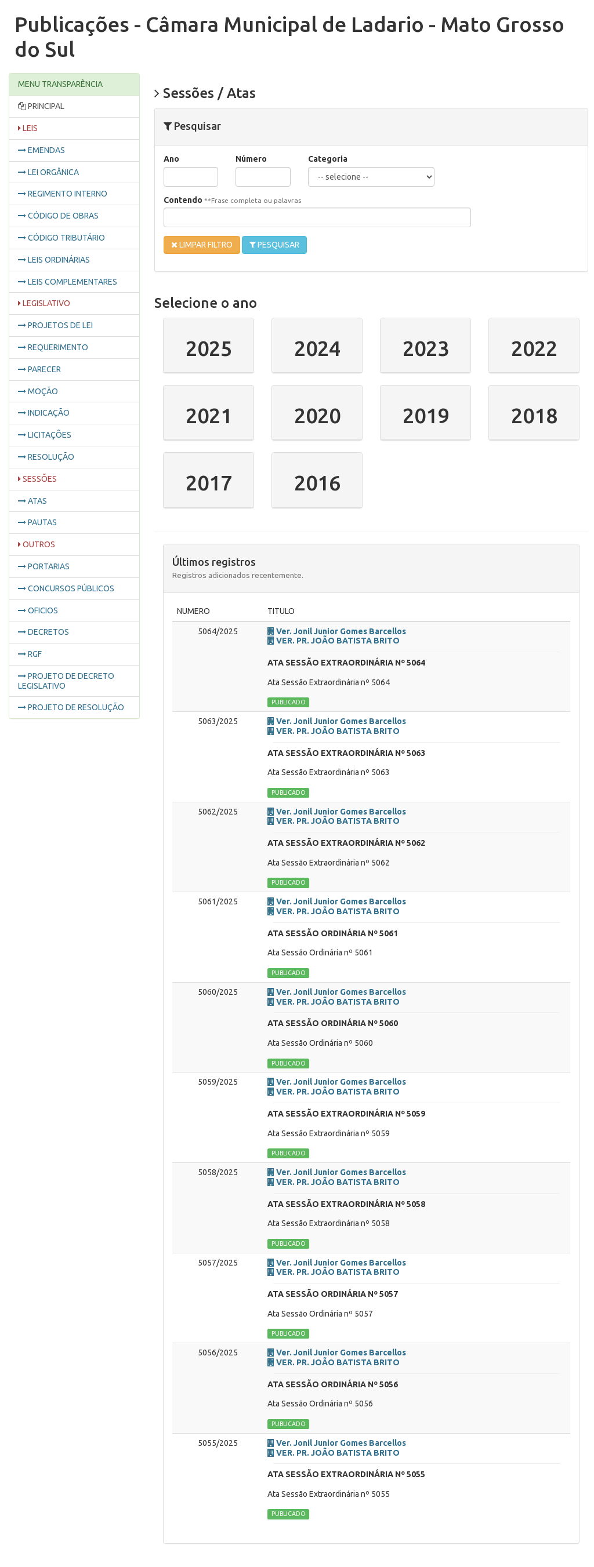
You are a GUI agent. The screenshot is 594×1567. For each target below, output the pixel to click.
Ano (171, 158)
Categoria (327, 158)
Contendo (232, 200)
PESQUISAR (274, 245)
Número (251, 158)
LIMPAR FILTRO (202, 245)
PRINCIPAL (41, 106)
